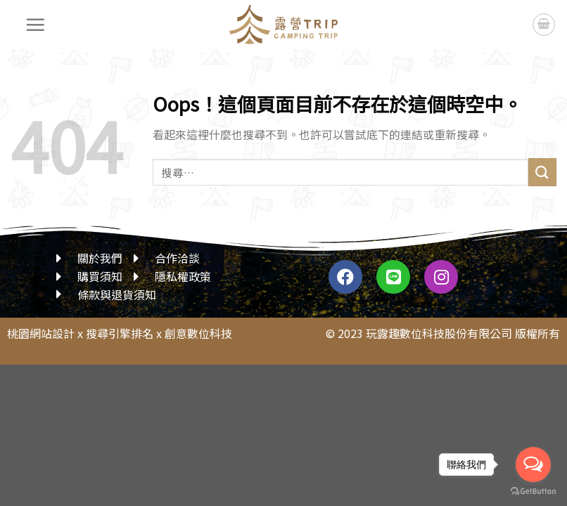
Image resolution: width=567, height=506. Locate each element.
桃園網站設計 (41, 333)
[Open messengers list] (533, 464)
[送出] (542, 172)
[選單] (36, 24)
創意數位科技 (198, 333)
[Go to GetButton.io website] (533, 491)
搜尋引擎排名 (119, 333)
